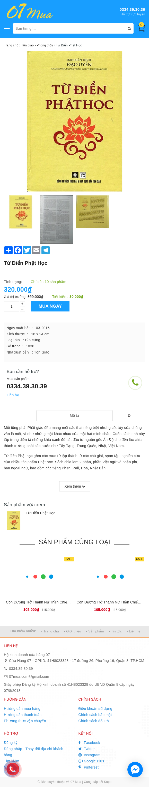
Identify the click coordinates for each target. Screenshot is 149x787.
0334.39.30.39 (132, 9)
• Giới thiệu (72, 631)
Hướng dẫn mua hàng (22, 709)
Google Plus (91, 761)
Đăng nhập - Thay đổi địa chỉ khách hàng (33, 752)
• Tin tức (115, 631)
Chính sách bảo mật (95, 715)
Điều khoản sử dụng (95, 709)
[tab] (74, 415)
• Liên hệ (134, 631)
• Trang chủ (50, 631)
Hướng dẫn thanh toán (22, 715)
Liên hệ (13, 395)
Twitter (86, 749)
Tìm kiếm (11, 761)
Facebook (89, 743)
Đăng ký (10, 743)
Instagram (89, 755)
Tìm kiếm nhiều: (23, 631)
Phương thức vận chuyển (25, 721)
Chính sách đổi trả (93, 721)
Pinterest (88, 767)
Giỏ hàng (11, 767)
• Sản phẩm (95, 631)
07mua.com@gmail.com (29, 676)
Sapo (107, 782)
